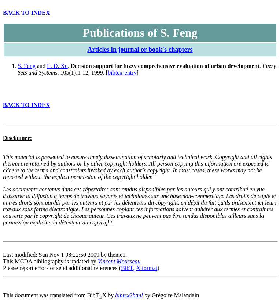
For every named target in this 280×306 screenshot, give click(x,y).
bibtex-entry (122, 72)
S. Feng (27, 66)
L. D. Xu (57, 66)
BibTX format (139, 268)
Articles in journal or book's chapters (139, 49)
